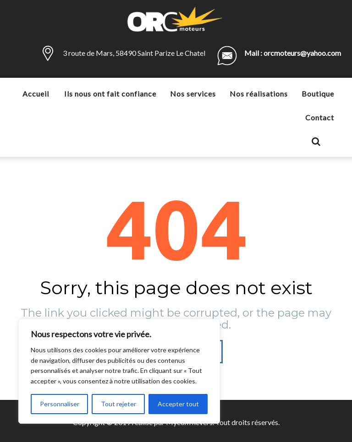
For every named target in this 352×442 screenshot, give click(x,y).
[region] (119, 371)
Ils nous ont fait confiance (110, 93)
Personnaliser (59, 404)
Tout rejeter (118, 404)
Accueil (35, 93)
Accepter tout (178, 404)
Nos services (193, 93)
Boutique (318, 93)
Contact (319, 117)
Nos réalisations (259, 93)
